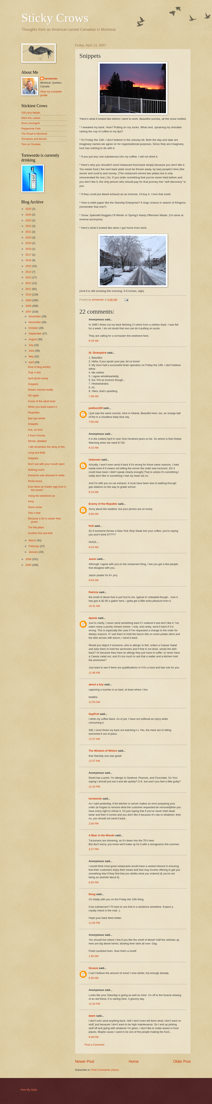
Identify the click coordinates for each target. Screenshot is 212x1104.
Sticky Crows (54, 18)
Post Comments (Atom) (105, 1069)
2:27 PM (94, 849)
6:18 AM (93, 340)
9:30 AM (93, 978)
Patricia (93, 592)
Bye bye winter (36, 418)
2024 (28, 214)
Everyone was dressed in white (46, 475)
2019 (28, 243)
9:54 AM (93, 580)
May (31, 356)
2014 (28, 271)
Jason (92, 558)
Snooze (93, 968)
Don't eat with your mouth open (46, 464)
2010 (28, 294)
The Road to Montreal (34, 133)
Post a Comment (94, 1044)
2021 (28, 231)
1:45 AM (93, 956)
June (32, 350)
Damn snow (35, 507)
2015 (28, 266)
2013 (28, 277)
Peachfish (34, 412)
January (34, 551)
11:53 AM (94, 702)
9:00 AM (93, 513)
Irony (31, 501)
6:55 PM (94, 882)
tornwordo (95, 798)
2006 (28, 559)
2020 (28, 237)
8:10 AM (93, 447)
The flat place (36, 527)
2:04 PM (94, 823)
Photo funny (35, 481)
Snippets (33, 384)
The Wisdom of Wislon (103, 750)
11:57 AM (94, 738)
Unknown (95, 459)
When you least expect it (42, 406)
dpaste (93, 618)
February (34, 546)
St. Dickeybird (97, 352)
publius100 (95, 408)
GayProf (94, 713)
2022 (28, 225)
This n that (34, 512)
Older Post (182, 1061)
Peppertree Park (31, 128)
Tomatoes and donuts (34, 138)
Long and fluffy (36, 452)
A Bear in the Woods (101, 835)
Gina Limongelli (30, 123)
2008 (28, 305)
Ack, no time (35, 429)
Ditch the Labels (30, 118)
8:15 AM (93, 492)
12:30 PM (94, 1003)
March (33, 540)
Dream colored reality (40, 389)
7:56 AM (93, 421)
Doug (92, 894)
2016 (28, 260)
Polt (91, 525)
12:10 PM (94, 786)
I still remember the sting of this (46, 446)
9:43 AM (93, 547)
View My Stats (28, 1089)
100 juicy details (30, 112)
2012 (28, 283)
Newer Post (84, 1061)
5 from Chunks (36, 435)
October (34, 327)
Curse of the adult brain (42, 401)
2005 (28, 564)
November (35, 322)
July (31, 345)
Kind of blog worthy (39, 366)
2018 (28, 248)
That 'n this (34, 372)
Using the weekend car (41, 495)
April (32, 362)
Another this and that (40, 533)
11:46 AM (94, 672)
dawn (92, 1015)
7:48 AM (93, 396)
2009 (28, 300)
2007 (28, 311)
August (33, 339)
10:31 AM (94, 606)
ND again (33, 395)
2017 (28, 254)
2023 (28, 220)
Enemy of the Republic (103, 503)
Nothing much (36, 469)
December (35, 316)
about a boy (96, 684)
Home (134, 1061)
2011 (28, 288)
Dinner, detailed (37, 441)
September (35, 333)
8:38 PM (94, 1037)
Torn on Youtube (30, 144)
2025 (28, 208)
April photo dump (38, 378)
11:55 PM (94, 922)
